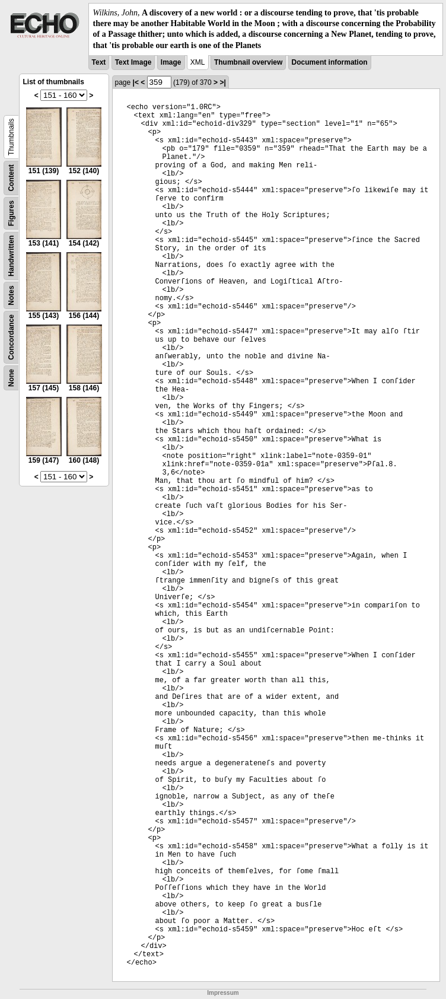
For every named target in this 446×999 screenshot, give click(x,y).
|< (136, 82)
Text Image (133, 62)
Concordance (11, 337)
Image (171, 62)
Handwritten (11, 255)
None (11, 378)
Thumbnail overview (248, 62)
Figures (11, 213)
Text (99, 62)
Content (11, 177)
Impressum (222, 993)
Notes (11, 295)
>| (222, 82)
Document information (330, 62)
